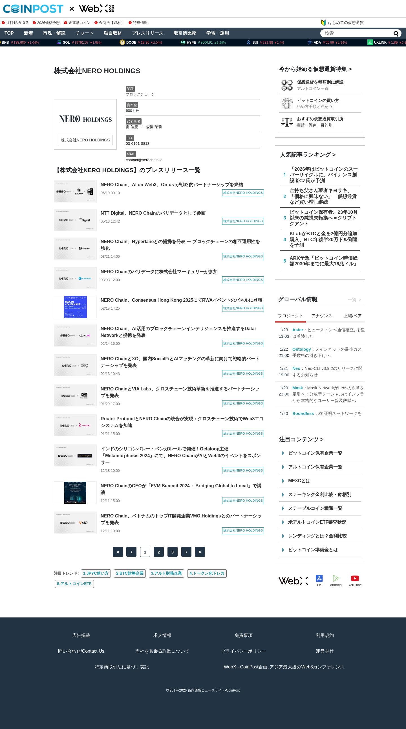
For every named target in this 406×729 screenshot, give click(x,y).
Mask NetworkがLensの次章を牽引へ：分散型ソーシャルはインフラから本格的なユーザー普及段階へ (328, 394)
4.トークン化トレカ (206, 573)
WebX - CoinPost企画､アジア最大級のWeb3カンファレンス (284, 666)
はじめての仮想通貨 (342, 22)
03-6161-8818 (137, 143)
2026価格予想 (46, 23)
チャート (85, 33)
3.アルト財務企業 (166, 573)
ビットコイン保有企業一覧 (315, 453)
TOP (9, 33)
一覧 (352, 299)
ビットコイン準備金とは (313, 549)
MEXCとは (299, 480)
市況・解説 (54, 33)
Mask (297, 387)
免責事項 (244, 635)
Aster (297, 329)
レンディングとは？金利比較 (317, 536)
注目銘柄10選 (15, 23)
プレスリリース (148, 33)
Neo (296, 368)
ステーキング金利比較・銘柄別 (319, 494)
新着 (28, 33)
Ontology (301, 349)
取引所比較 (185, 33)
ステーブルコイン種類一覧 (315, 508)
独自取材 (113, 33)
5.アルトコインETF (74, 583)
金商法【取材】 (109, 23)
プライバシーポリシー (243, 651)
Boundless (303, 413)
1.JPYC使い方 (96, 573)
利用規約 (325, 635)
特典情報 (138, 23)
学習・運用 (217, 33)
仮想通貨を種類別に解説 (320, 82)
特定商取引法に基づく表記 (122, 666)
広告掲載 (81, 635)
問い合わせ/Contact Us (81, 651)
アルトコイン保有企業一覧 (315, 466)
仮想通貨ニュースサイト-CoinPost (214, 690)
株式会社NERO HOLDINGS (85, 140)
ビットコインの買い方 (318, 100)
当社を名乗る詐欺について (162, 651)
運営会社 (325, 651)
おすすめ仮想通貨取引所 (320, 118)
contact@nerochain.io (144, 160)
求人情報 (162, 635)
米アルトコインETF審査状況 (317, 522)
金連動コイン (77, 23)
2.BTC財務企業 (129, 573)
